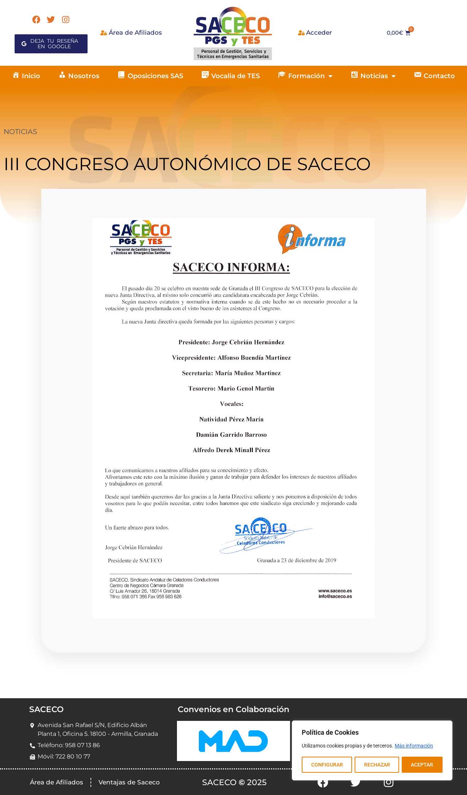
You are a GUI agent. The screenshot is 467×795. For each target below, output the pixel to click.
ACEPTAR (422, 765)
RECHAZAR (377, 765)
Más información (414, 746)
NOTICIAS (20, 131)
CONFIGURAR (327, 765)
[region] (372, 750)
